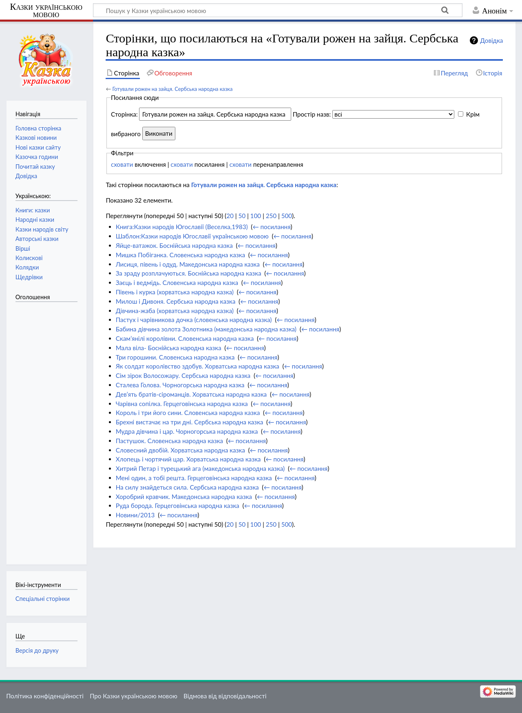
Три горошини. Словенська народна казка (175, 357)
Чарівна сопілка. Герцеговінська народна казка (182, 403)
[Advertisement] (48, 429)
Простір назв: (312, 114)
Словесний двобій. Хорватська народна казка (180, 450)
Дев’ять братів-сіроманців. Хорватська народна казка (191, 394)
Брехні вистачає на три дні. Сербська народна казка (189, 422)
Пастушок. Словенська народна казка (169, 440)
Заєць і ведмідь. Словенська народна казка (177, 282)
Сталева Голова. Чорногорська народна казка (180, 385)
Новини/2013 (135, 515)
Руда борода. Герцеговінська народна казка (177, 505)
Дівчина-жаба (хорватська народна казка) (175, 310)
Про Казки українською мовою (133, 696)
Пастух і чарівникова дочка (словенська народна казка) (194, 319)
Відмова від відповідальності (225, 696)
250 (271, 215)
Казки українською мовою (46, 10)
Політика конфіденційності (45, 696)
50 (242, 215)
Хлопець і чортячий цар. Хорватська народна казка (188, 459)
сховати (122, 164)
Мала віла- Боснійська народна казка (168, 347)
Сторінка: (124, 114)
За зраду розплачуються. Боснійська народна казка (188, 273)
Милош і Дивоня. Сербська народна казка (176, 301)
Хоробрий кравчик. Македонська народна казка (184, 496)
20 (230, 215)
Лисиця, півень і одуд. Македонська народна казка (188, 264)
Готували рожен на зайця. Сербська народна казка (172, 89)
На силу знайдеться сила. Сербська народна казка (187, 487)
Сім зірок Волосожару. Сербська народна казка (183, 375)
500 (286, 215)
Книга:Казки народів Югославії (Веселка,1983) (182, 226)
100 (255, 215)
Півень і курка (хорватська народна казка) (175, 292)
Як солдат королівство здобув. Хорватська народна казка (197, 366)
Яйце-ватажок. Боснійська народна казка (174, 245)
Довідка (491, 40)
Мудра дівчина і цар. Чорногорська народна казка (187, 431)
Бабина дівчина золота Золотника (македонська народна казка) (206, 329)
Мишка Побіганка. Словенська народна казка (180, 254)
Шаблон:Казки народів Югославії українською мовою (192, 236)
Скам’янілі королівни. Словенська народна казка (185, 338)
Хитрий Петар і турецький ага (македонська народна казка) (200, 468)
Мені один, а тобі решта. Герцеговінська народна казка (194, 477)
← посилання (271, 226)
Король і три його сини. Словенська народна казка (188, 412)
